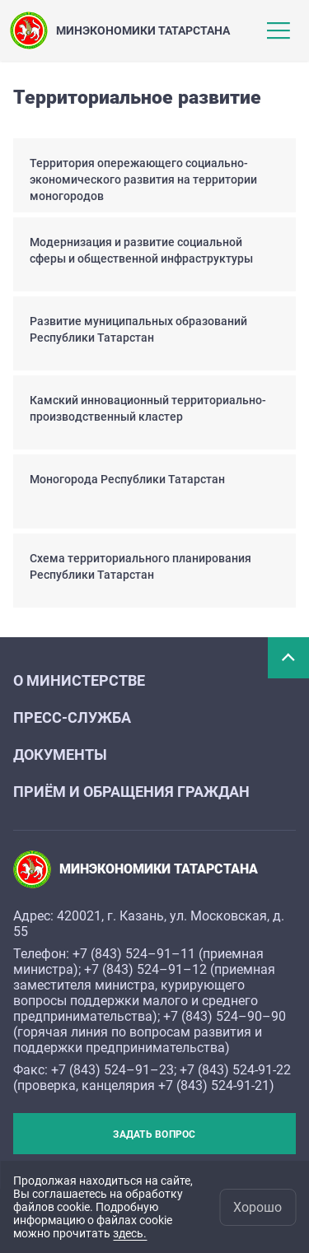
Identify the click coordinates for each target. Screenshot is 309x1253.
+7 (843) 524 (110, 954)
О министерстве (79, 680)
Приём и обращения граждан (131, 791)
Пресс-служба (72, 717)
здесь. (130, 1233)
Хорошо (257, 1207)
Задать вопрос (154, 1134)
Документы (60, 754)
